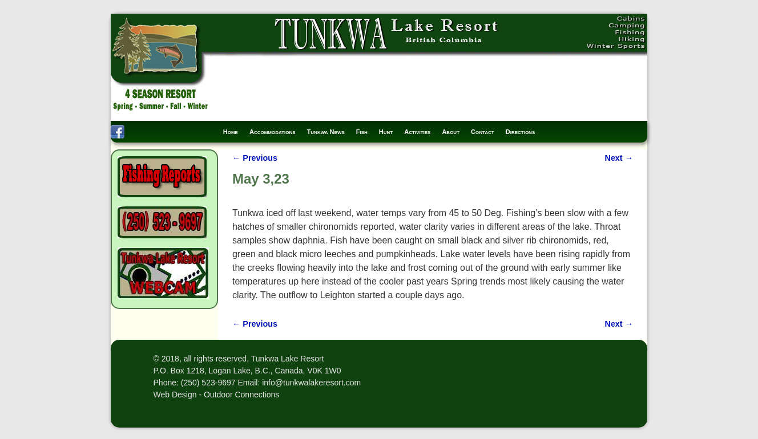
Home (230, 131)
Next (619, 157)
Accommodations (272, 131)
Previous (254, 157)
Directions (520, 131)
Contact (482, 131)
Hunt (386, 131)
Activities (417, 131)
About (450, 131)
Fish (362, 131)
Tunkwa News (326, 131)
